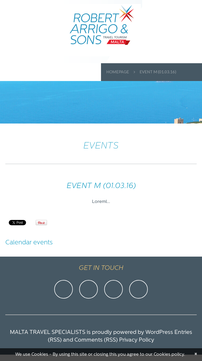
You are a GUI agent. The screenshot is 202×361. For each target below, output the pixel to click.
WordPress (159, 332)
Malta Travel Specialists (47, 332)
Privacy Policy (136, 340)
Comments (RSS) (96, 340)
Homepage (117, 72)
